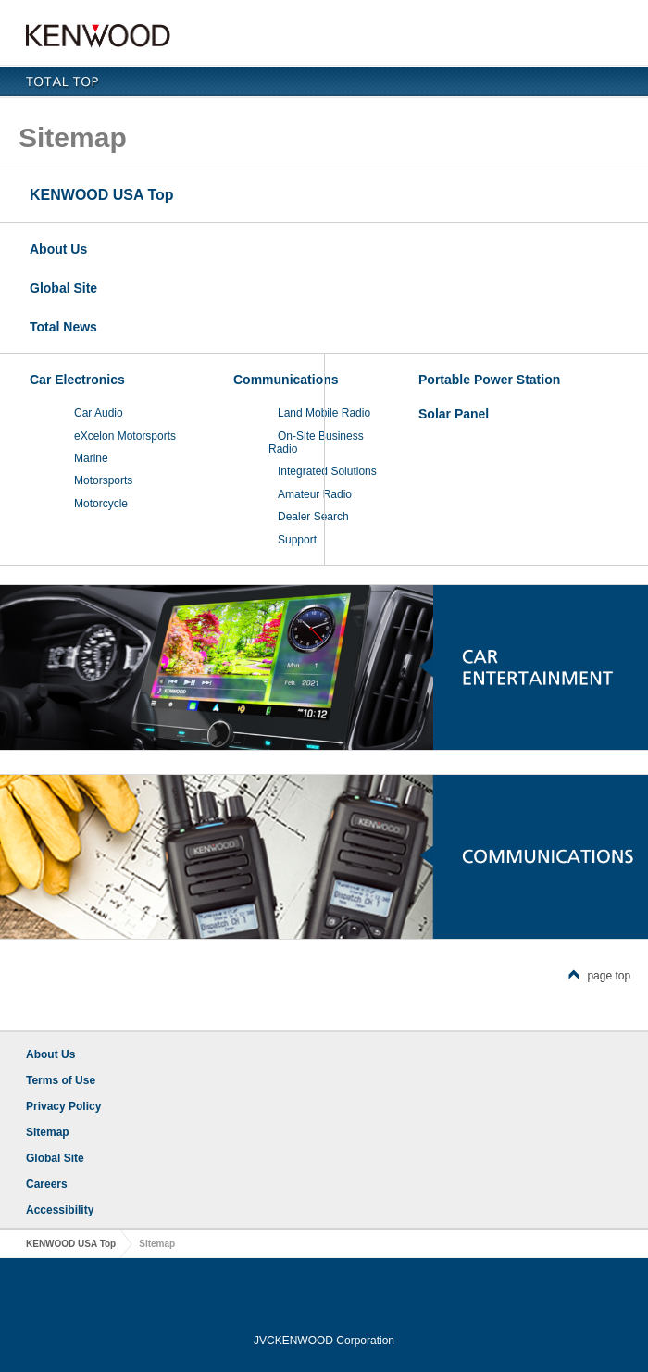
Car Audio (98, 412)
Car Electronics (77, 379)
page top (599, 975)
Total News (63, 326)
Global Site (63, 288)
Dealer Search (313, 516)
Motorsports (103, 480)
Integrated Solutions (327, 471)
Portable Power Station (489, 379)
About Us (58, 249)
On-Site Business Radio (316, 442)
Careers (47, 1184)
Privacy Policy (63, 1106)
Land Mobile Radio (324, 412)
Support (297, 539)
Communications (286, 379)
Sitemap (47, 1132)
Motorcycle (101, 503)
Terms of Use (60, 1080)
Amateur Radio (315, 494)
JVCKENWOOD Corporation (324, 1340)
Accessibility (59, 1210)
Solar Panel (453, 413)
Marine (91, 458)
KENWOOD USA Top (102, 195)
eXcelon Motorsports (125, 436)
